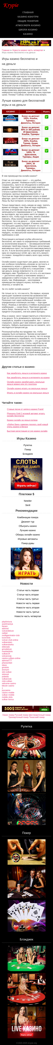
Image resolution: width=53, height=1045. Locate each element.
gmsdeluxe (7, 649)
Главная (28, 12)
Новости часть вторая (27, 607)
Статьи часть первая (28, 590)
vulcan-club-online (10, 640)
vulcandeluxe (8, 631)
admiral (5, 628)
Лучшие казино (28, 530)
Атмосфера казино (28, 25)
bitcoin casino (8, 686)
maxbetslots (7, 651)
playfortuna (7, 622)
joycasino (6, 690)
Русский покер (21, 715)
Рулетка (28, 445)
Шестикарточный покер (40, 715)
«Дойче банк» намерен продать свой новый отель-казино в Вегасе (27, 425)
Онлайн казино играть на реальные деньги (27, 388)
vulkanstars (7, 642)
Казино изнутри (28, 17)
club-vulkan (7, 681)
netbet (4, 633)
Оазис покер (8, 715)
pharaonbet (7, 663)
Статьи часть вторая (28, 594)
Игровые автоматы (28, 539)
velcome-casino (9, 683)
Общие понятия (28, 21)
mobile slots (7, 697)
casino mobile (8, 692)
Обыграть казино (28, 526)
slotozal (5, 674)
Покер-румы (27, 543)
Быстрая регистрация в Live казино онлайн (27, 431)
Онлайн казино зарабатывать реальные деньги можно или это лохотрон (26, 383)
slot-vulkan (7, 672)
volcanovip (7, 656)
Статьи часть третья (27, 599)
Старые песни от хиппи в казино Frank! (25, 409)
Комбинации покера (27, 517)
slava (4, 665)
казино (28, 34)
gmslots (5, 667)
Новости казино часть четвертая (27, 50)
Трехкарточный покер (18, 717)
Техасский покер (37, 717)
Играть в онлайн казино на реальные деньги (28, 393)
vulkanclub (7, 679)
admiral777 (7, 660)
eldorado (6, 647)
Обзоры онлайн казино (28, 534)
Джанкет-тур (27, 521)
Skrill (27, 505)
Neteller (28, 501)
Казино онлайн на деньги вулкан (22, 420)
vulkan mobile (8, 695)
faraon (5, 626)
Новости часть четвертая (28, 616)
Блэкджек (28, 454)
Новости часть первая (27, 603)
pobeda (5, 676)
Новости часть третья (27, 612)
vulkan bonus (8, 699)
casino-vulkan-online (11, 658)
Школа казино (28, 29)
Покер (28, 449)
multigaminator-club (11, 635)
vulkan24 (6, 654)
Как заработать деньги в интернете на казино (28, 377)
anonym (5, 670)
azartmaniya (7, 624)
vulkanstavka (8, 644)
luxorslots (6, 638)
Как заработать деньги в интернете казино (27, 373)
